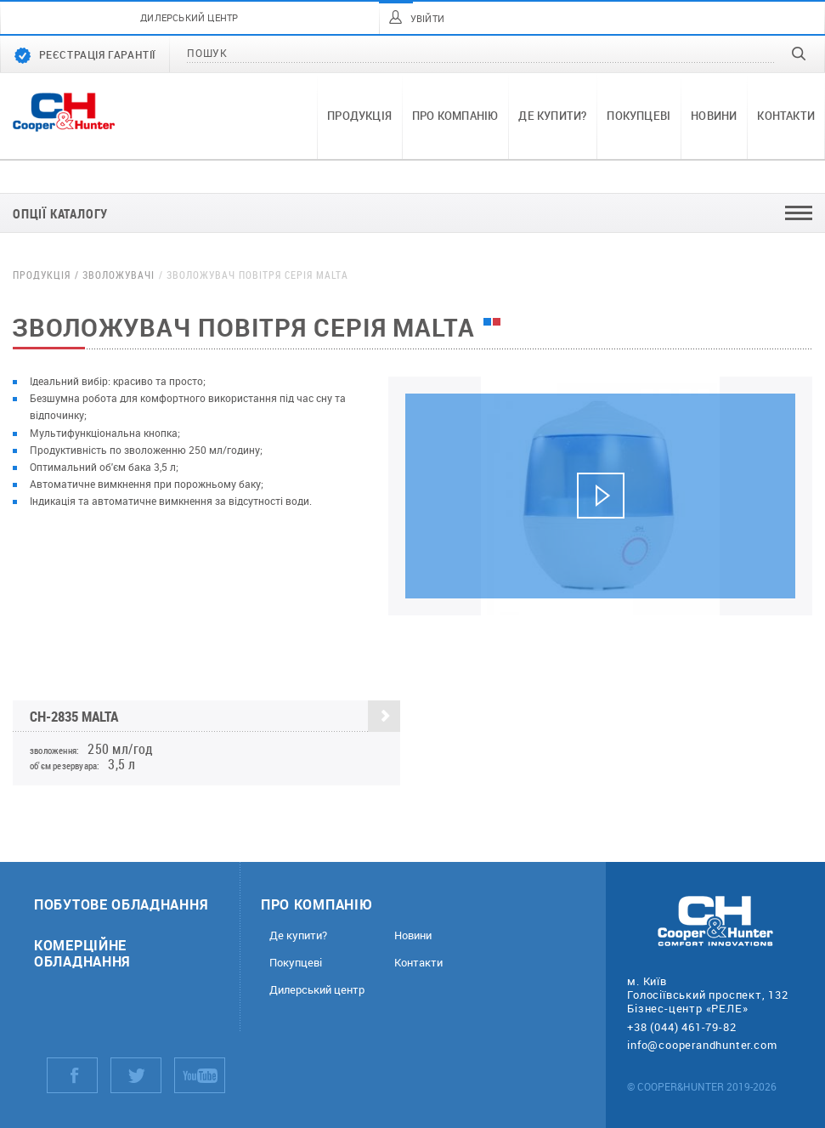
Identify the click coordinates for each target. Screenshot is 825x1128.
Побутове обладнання (121, 904)
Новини (714, 115)
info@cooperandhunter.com (702, 1044)
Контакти (786, 115)
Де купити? (552, 115)
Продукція (359, 115)
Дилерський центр (316, 990)
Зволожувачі (118, 275)
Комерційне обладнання (82, 953)
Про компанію (455, 115)
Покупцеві (638, 115)
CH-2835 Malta (215, 717)
